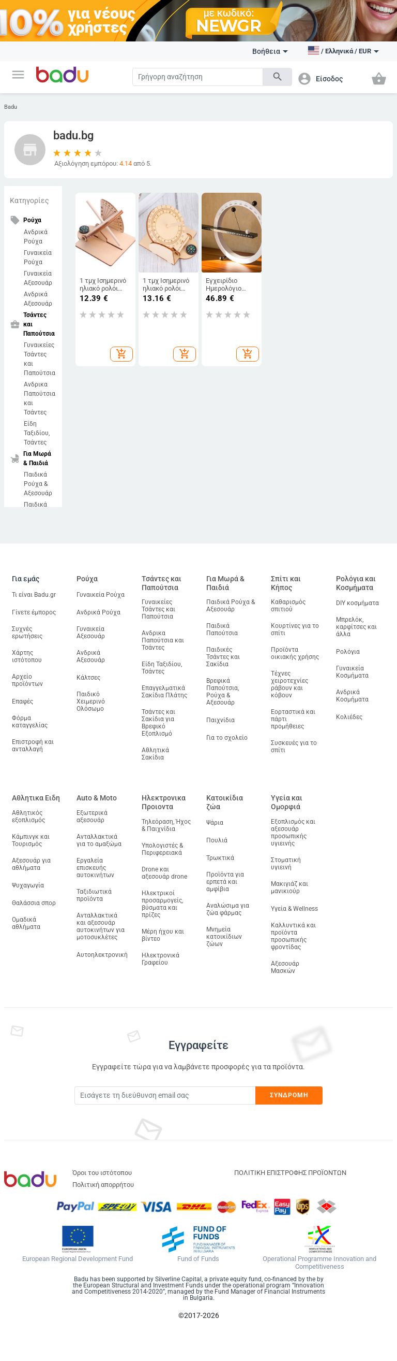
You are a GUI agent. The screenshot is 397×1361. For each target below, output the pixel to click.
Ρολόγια (348, 651)
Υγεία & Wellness (294, 908)
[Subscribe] (164, 1095)
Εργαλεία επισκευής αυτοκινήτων (95, 868)
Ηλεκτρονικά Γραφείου (160, 959)
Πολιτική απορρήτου (103, 1184)
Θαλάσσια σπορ (34, 903)
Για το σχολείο (227, 737)
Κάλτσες (88, 677)
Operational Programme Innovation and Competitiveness (319, 1262)
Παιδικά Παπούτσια (222, 629)
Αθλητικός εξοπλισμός (28, 816)
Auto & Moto (97, 798)
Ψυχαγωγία (28, 885)
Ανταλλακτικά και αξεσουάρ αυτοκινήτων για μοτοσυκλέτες (101, 926)
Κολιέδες (349, 717)
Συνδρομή (289, 1095)
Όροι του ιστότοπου (102, 1173)
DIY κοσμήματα (357, 603)
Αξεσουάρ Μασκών (285, 967)
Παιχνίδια (220, 720)
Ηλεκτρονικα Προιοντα (164, 802)
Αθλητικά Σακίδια (155, 754)
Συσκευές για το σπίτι (294, 746)
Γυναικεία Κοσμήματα (352, 672)
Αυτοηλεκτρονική (102, 954)
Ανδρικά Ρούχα (36, 236)
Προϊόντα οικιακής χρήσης (295, 653)
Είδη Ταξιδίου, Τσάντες (37, 433)
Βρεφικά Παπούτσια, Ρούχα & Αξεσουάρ (222, 691)
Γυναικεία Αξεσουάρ (38, 278)
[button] (18, 75)
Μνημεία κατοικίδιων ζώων (224, 937)
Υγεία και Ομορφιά (286, 802)
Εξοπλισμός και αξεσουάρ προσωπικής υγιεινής (293, 832)
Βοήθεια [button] (270, 51)
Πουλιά (216, 840)
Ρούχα (87, 579)
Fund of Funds (198, 1259)
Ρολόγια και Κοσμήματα (356, 583)
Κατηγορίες (29, 200)
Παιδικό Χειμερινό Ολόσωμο (91, 701)
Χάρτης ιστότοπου (27, 656)
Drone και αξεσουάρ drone (164, 873)
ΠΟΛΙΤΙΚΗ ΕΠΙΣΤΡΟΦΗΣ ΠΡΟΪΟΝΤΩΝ (290, 1173)
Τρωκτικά (220, 858)
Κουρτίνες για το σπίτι (295, 629)
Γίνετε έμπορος (34, 612)
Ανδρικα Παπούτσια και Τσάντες (39, 398)
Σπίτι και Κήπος (286, 583)
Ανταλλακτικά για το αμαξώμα (99, 840)
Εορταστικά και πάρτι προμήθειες (293, 719)
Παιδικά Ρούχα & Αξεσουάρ (38, 484)
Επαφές (22, 701)
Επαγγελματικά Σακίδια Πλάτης (164, 691)
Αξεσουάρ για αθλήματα (31, 864)
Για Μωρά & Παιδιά (225, 583)
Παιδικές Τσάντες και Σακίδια (223, 657)
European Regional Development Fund (77, 1259)
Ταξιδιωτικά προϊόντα (94, 895)
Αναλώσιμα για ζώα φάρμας (227, 909)
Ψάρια (214, 822)
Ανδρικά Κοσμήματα (352, 696)
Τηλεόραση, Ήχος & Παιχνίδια (166, 825)
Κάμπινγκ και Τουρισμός (31, 840)
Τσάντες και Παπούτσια (161, 583)
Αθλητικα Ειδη (36, 798)
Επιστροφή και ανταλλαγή (33, 745)
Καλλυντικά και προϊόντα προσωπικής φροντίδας (293, 936)
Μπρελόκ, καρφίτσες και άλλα (356, 627)
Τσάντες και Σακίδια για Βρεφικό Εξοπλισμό (158, 722)
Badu (10, 107)
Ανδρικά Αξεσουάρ (38, 299)
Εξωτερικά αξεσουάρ (92, 816)
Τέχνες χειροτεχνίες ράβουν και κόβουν (289, 684)
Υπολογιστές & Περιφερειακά (162, 849)
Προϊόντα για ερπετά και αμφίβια (225, 882)
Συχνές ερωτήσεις (27, 632)
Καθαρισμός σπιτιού (288, 605)
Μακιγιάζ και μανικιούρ (289, 887)
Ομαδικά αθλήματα (26, 923)
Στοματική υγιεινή (286, 863)
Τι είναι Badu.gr (34, 594)
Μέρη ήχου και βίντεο (163, 935)
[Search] (197, 77)
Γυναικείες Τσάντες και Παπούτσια (39, 359)
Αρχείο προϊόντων (27, 680)
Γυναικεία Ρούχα (38, 257)
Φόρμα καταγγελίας (30, 721)
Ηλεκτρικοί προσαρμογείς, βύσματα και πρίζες (162, 904)
